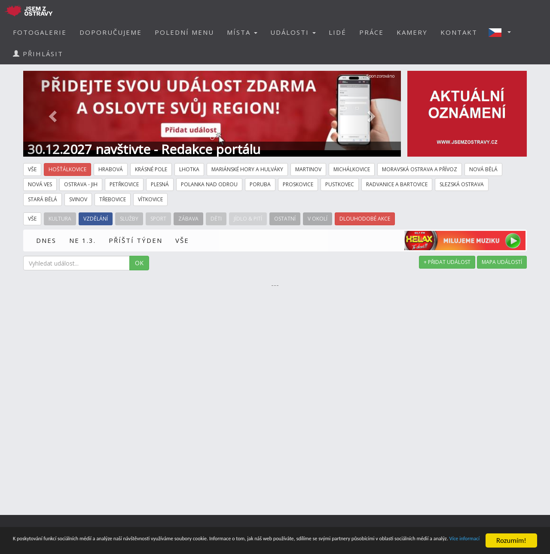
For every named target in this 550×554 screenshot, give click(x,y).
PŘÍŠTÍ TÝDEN (135, 240)
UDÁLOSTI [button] (293, 32)
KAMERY (412, 32)
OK (139, 263)
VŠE (182, 240)
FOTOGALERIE (40, 32)
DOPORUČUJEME (110, 32)
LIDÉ (337, 32)
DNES (46, 240)
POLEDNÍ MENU (184, 32)
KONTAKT (458, 32)
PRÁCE (371, 32)
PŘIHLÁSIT (38, 53)
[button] (502, 32)
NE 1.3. (82, 240)
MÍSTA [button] (242, 32)
